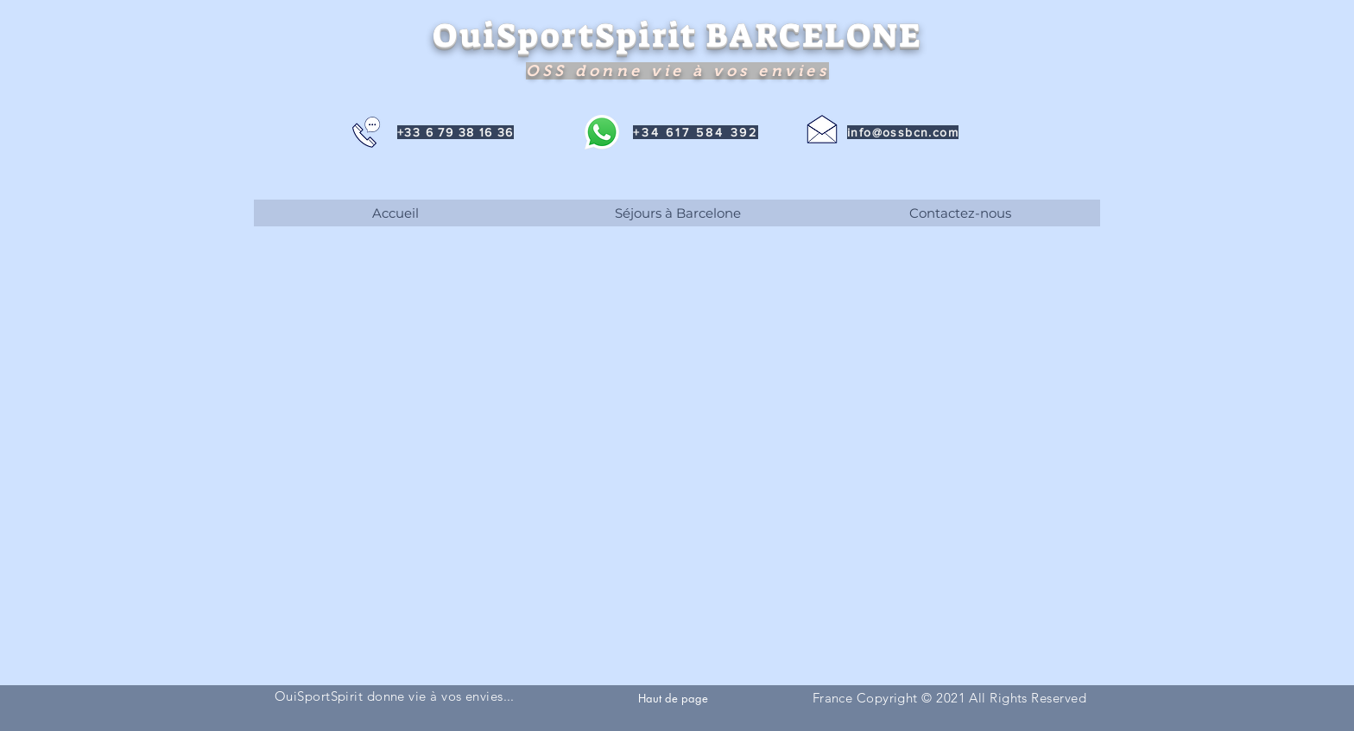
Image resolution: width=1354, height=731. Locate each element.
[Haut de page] (674, 697)
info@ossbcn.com (903, 132)
